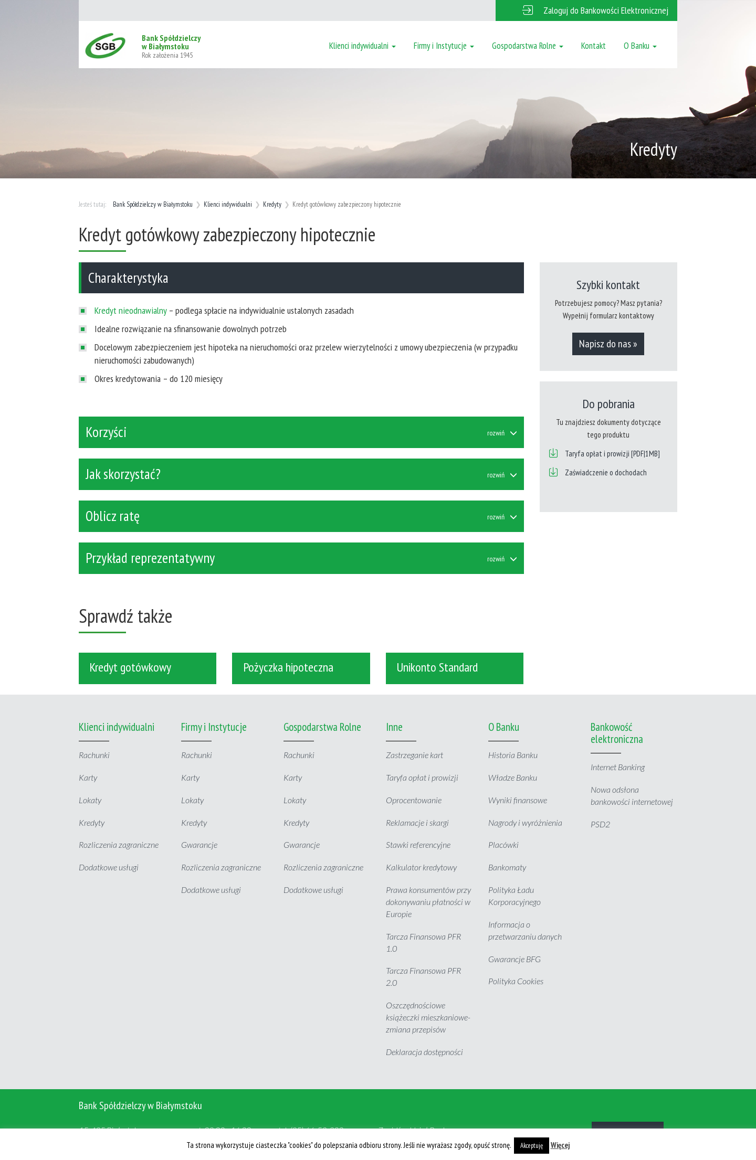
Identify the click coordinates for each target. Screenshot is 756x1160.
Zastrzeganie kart (414, 755)
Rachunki (94, 755)
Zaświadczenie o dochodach (606, 472)
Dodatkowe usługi (109, 867)
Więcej (560, 1145)
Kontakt (593, 45)
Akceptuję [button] (531, 1145)
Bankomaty (507, 867)
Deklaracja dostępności (424, 1052)
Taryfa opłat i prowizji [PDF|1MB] (612, 454)
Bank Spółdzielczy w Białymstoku (153, 204)
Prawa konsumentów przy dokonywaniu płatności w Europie (428, 902)
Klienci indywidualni (362, 45)
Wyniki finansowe (517, 800)
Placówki (503, 844)
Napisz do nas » (608, 343)
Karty (88, 777)
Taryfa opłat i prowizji (422, 777)
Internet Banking (618, 767)
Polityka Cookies (515, 981)
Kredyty (272, 204)
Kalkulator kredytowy (421, 867)
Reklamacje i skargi (417, 822)
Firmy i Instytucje (444, 45)
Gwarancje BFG (514, 959)
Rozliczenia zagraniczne (119, 844)
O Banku (640, 45)
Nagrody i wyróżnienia (525, 822)
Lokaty (90, 800)
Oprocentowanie (414, 800)
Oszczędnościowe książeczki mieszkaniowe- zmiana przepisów (428, 1017)
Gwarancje (199, 844)
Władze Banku (512, 777)
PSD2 (600, 824)
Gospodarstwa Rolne (527, 45)
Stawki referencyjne (418, 844)
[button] (586, 10)
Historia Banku (513, 755)
